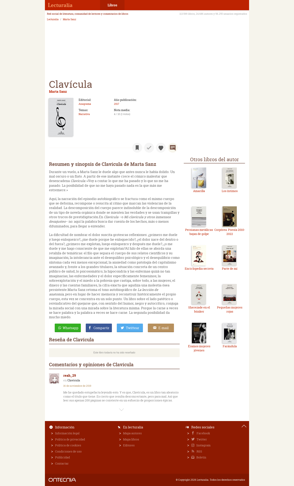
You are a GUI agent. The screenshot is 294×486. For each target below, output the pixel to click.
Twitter (201, 439)
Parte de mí (229, 268)
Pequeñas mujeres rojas (229, 309)
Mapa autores (132, 433)
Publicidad (62, 457)
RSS (199, 451)
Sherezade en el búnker (199, 309)
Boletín (201, 457)
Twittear (132, 328)
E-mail (163, 328)
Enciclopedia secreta (199, 268)
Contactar (62, 463)
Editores (129, 445)
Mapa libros (131, 439)
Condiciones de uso (68, 451)
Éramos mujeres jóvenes (199, 348)
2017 (116, 104)
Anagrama (85, 104)
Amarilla (199, 191)
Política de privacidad (70, 439)
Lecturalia (53, 19)
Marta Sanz (69, 19)
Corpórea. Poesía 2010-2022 (229, 232)
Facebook (203, 433)
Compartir (101, 328)
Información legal (67, 433)
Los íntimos (230, 191)
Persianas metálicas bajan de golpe (199, 232)
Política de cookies (68, 445)
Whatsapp (70, 328)
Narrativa (84, 114)
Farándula (230, 346)
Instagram (203, 445)
